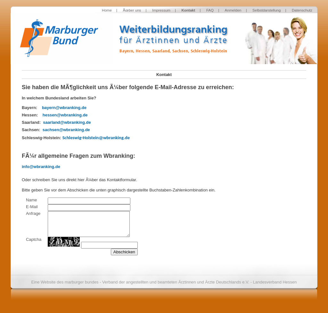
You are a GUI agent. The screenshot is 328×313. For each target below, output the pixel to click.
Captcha (33, 239)
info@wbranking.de (41, 166)
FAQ (210, 10)
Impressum (161, 10)
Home (107, 10)
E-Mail (32, 206)
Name (31, 200)
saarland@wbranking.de (67, 122)
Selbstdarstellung (266, 10)
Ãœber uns (132, 10)
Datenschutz (302, 10)
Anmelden (233, 10)
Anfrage (33, 213)
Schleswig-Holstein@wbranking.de (96, 137)
